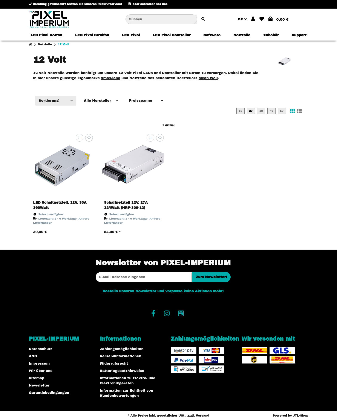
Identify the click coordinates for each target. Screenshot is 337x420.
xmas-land (110, 78)
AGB (33, 356)
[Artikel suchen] (203, 19)
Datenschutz (40, 349)
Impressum (39, 363)
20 (251, 110)
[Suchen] (161, 19)
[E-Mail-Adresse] (143, 277)
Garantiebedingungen (49, 392)
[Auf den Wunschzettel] (89, 138)
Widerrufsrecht (114, 363)
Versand (202, 415)
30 (261, 110)
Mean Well (208, 78)
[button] (253, 19)
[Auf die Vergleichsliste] (79, 138)
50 (281, 110)
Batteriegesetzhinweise (122, 371)
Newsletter (39, 385)
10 (240, 110)
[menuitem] (46, 35)
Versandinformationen (120, 356)
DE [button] (242, 19)
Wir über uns (40, 371)
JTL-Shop (300, 415)
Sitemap (36, 378)
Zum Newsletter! (211, 277)
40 (271, 110)
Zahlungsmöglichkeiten (122, 349)
